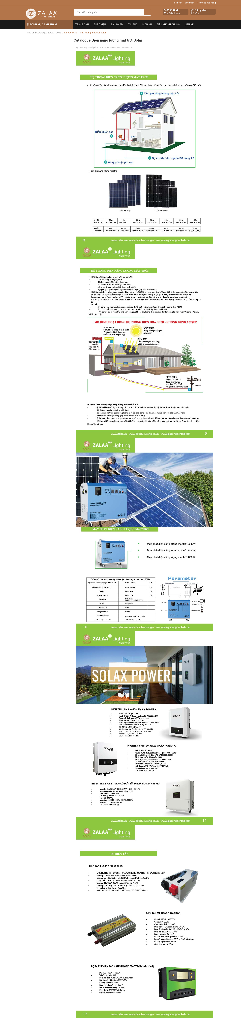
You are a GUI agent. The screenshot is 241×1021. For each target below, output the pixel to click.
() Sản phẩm (199, 12)
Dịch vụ (147, 24)
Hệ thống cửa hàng (206, 2)
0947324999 (171, 10)
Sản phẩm (117, 24)
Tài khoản (177, 2)
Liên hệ (189, 24)
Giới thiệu (100, 24)
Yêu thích (189, 2)
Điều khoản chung (168, 24)
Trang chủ (82, 24)
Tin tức (133, 24)
